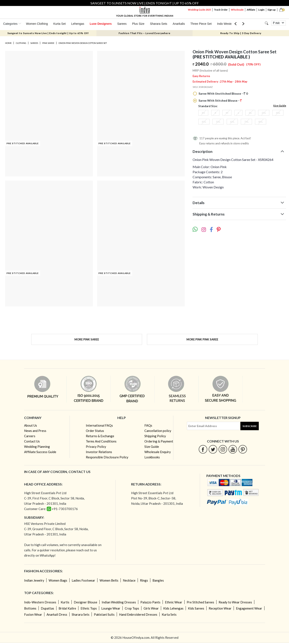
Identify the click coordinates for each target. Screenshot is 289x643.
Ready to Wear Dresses (235, 602)
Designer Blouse (85, 602)
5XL (218, 121)
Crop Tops (132, 608)
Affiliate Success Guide (40, 452)
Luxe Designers (101, 23)
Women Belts (109, 580)
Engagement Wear (249, 608)
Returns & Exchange (100, 436)
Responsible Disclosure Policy (107, 457)
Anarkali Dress (57, 614)
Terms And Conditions (101, 441)
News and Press (35, 431)
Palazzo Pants (150, 602)
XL (250, 112)
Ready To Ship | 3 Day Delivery (240, 33)
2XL (264, 112)
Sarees (121, 23)
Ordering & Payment (158, 441)
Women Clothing (37, 23)
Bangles (158, 580)
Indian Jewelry (34, 580)
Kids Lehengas (173, 608)
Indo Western (226, 23)
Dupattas (47, 608)
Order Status (95, 431)
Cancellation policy (157, 431)
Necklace (129, 580)
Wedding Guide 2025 (199, 9)
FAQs (148, 425)
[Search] (266, 23)
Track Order (221, 9)
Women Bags (58, 580)
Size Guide (279, 105)
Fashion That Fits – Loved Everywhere (144, 33)
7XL (246, 121)
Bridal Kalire (67, 608)
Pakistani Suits (104, 614)
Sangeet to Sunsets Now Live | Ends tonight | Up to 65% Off (48, 33)
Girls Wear (151, 608)
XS (203, 112)
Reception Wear (220, 608)
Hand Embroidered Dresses (138, 614)
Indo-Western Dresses (40, 602)
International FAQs (99, 425)
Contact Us (32, 441)
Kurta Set (59, 23)
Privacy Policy (96, 446)
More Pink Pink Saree (202, 339)
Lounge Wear (110, 608)
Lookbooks (152, 457)
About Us (30, 425)
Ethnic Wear (173, 602)
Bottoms (30, 608)
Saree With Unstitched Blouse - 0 (223, 93)
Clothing (21, 43)
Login (261, 9)
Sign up (272, 9)
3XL (278, 112)
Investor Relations (99, 452)
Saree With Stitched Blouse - (220, 100)
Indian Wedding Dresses (119, 602)
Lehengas (77, 23)
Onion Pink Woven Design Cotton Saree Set (83, 43)
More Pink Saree (86, 339)
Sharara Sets (158, 23)
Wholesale (237, 9)
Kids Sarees (196, 608)
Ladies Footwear (83, 580)
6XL (232, 121)
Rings (144, 580)
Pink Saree (48, 43)
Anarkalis (179, 23)
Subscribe (249, 426)
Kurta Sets (169, 614)
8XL (260, 121)
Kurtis (65, 602)
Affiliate (251, 9)
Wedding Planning (37, 446)
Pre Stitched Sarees (200, 602)
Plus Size (138, 23)
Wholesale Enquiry (157, 452)
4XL (204, 121)
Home (8, 43)
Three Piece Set (200, 23)
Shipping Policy (155, 436)
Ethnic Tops (89, 608)
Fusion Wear (33, 614)
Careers (29, 436)
